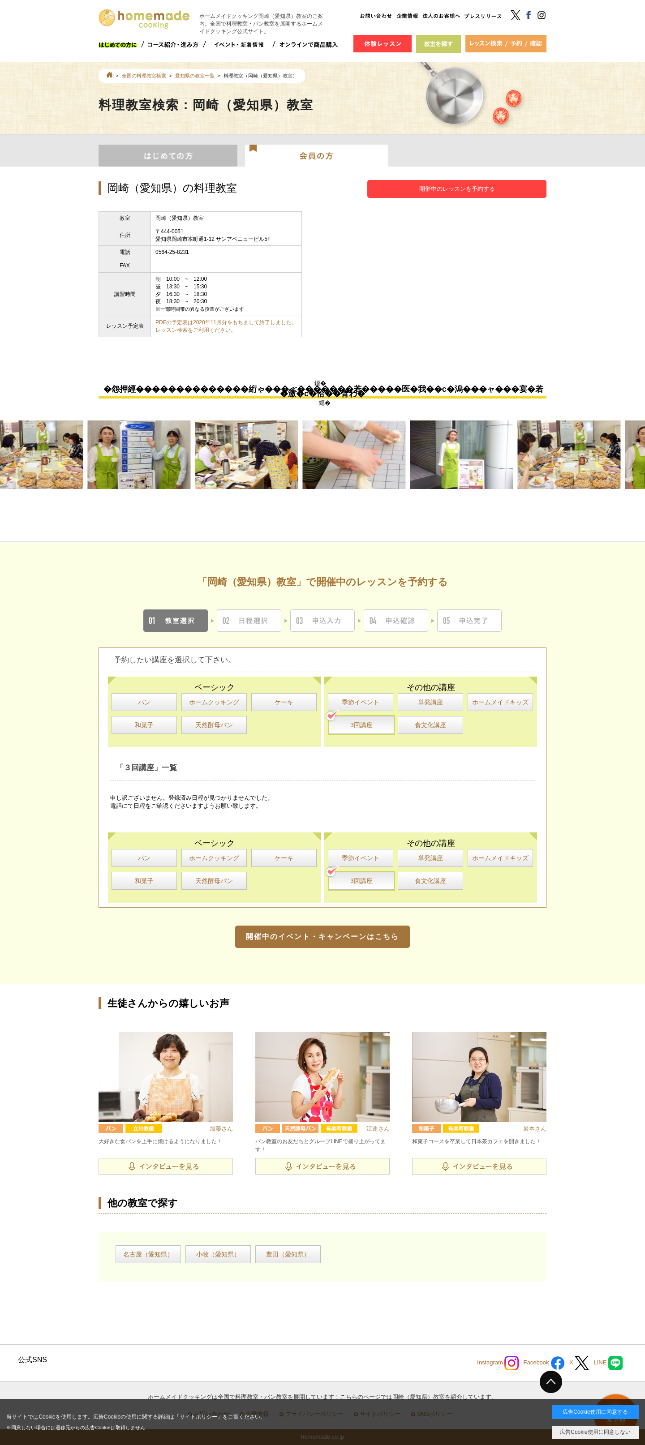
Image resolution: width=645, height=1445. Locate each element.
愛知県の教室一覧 (195, 75)
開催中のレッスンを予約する (457, 188)
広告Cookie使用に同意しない (595, 1432)
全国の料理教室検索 (144, 75)
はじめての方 (168, 155)
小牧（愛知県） (218, 1254)
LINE (608, 1363)
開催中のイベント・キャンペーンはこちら (322, 936)
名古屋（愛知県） (148, 1254)
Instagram (498, 1363)
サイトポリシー (198, 1417)
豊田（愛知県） (288, 1254)
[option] (144, 454)
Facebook (544, 1363)
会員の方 (317, 155)
